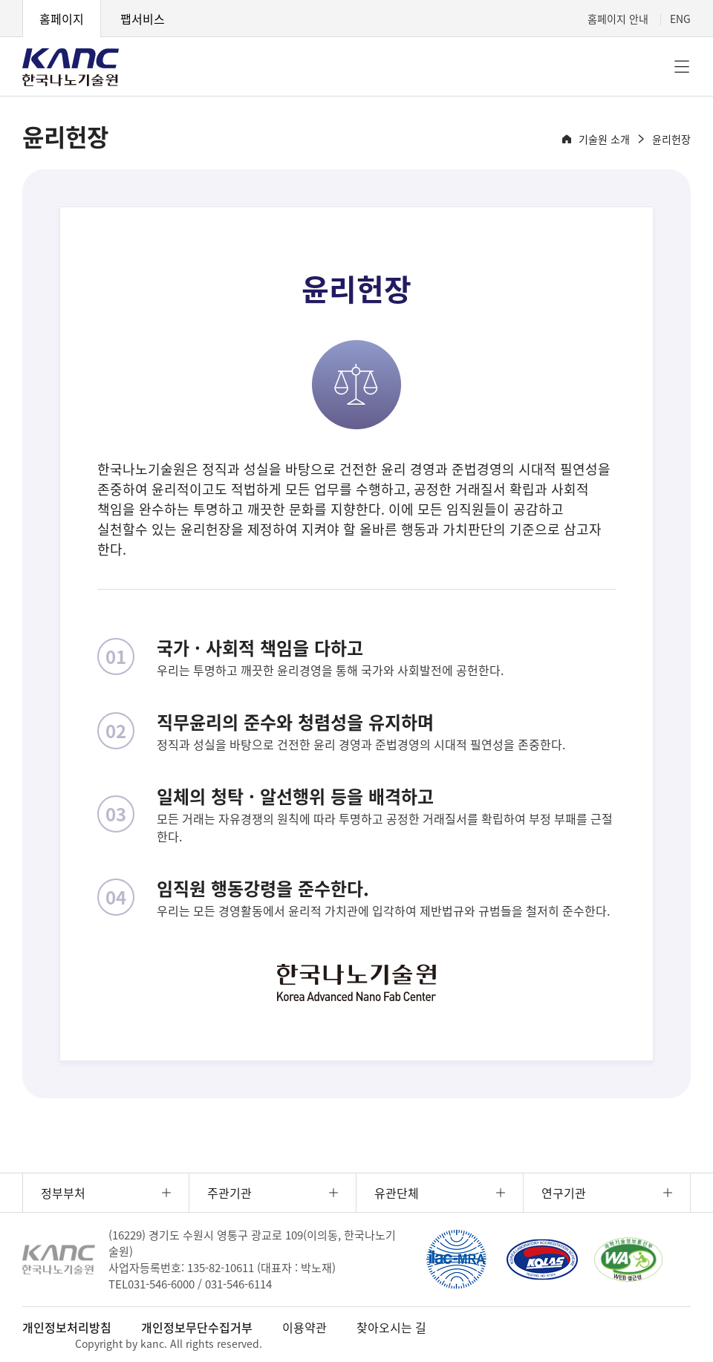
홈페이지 (61, 18)
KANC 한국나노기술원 (70, 67)
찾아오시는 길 (391, 1327)
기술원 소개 (604, 138)
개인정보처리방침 (66, 1327)
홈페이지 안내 (617, 18)
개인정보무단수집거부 (197, 1327)
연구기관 (563, 1193)
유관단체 (396, 1193)
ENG (680, 18)
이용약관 (304, 1327)
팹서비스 (142, 18)
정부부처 (63, 1193)
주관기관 (229, 1193)
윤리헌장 (671, 138)
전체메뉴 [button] (682, 67)
